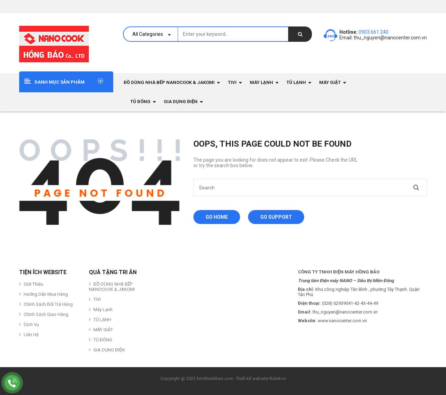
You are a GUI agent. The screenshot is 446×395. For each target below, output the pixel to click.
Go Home (217, 217)
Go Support (276, 217)
